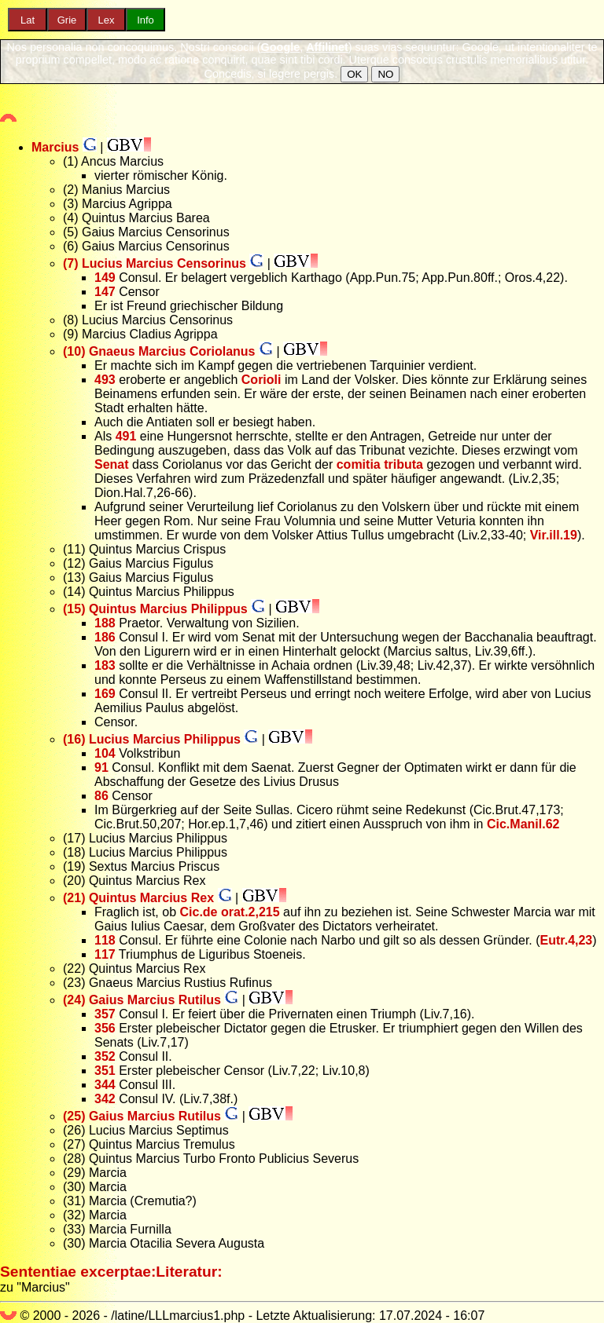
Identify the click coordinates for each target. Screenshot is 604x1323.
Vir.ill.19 (553, 535)
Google (280, 47)
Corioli (261, 379)
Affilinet (327, 47)
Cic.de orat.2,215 (229, 912)
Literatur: (189, 1271)
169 (105, 693)
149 (105, 277)
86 (101, 795)
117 (105, 954)
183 (105, 665)
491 (126, 436)
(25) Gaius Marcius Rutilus (142, 1116)
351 (105, 1070)
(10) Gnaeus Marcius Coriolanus (159, 351)
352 (105, 1056)
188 (105, 623)
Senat (111, 464)
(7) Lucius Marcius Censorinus (154, 263)
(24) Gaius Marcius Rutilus (142, 1000)
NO (385, 74)
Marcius (55, 147)
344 (105, 1084)
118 (105, 940)
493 (105, 379)
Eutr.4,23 (566, 940)
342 (105, 1099)
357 (105, 1014)
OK (354, 74)
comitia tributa (380, 464)
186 (105, 637)
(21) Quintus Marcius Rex (138, 898)
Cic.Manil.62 (523, 824)
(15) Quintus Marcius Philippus (155, 609)
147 (105, 291)
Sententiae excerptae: (78, 1271)
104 (105, 753)
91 (101, 767)
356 (105, 1028)
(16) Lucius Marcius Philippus (152, 739)
